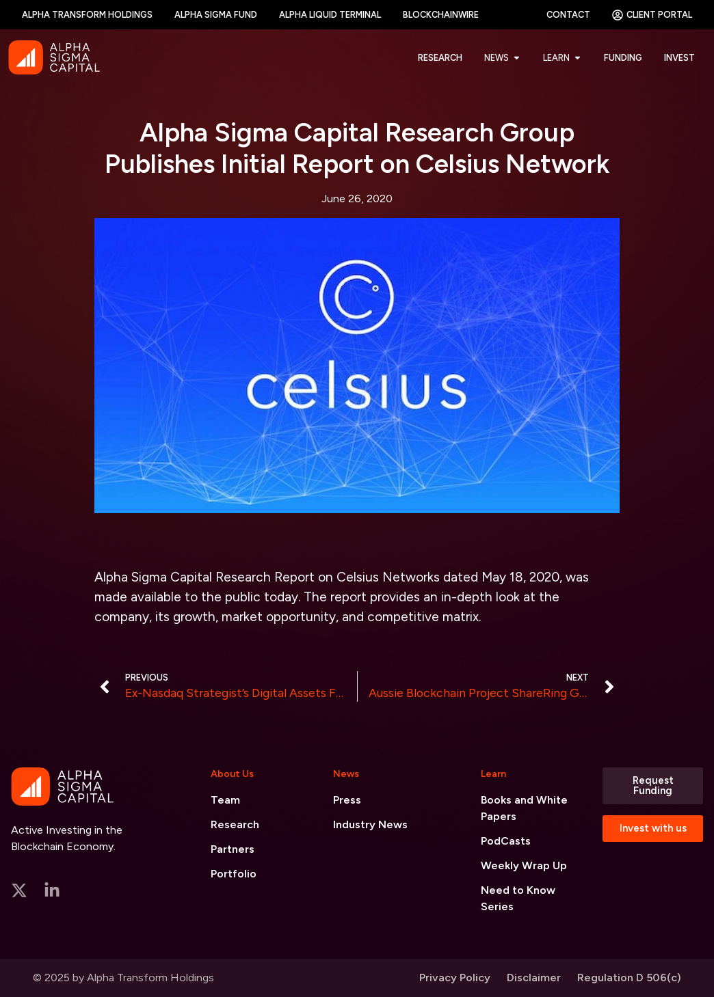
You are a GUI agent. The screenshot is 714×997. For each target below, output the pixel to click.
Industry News (370, 824)
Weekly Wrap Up (524, 865)
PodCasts (506, 840)
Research (235, 824)
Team (225, 799)
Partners (232, 849)
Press (347, 799)
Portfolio (233, 873)
